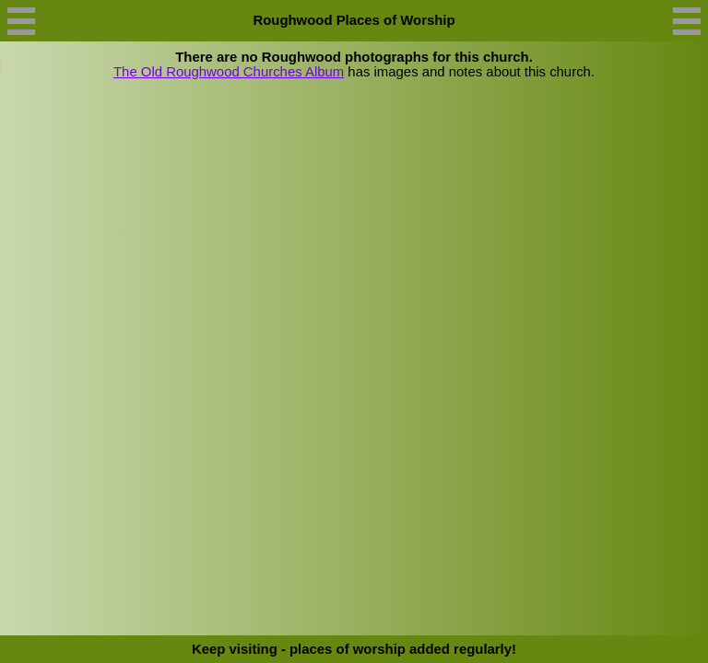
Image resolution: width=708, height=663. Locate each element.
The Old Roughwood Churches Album (228, 71)
